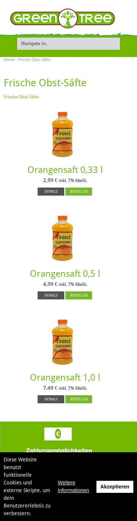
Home (9, 59)
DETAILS (51, 191)
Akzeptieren (114, 487)
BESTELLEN (79, 191)
